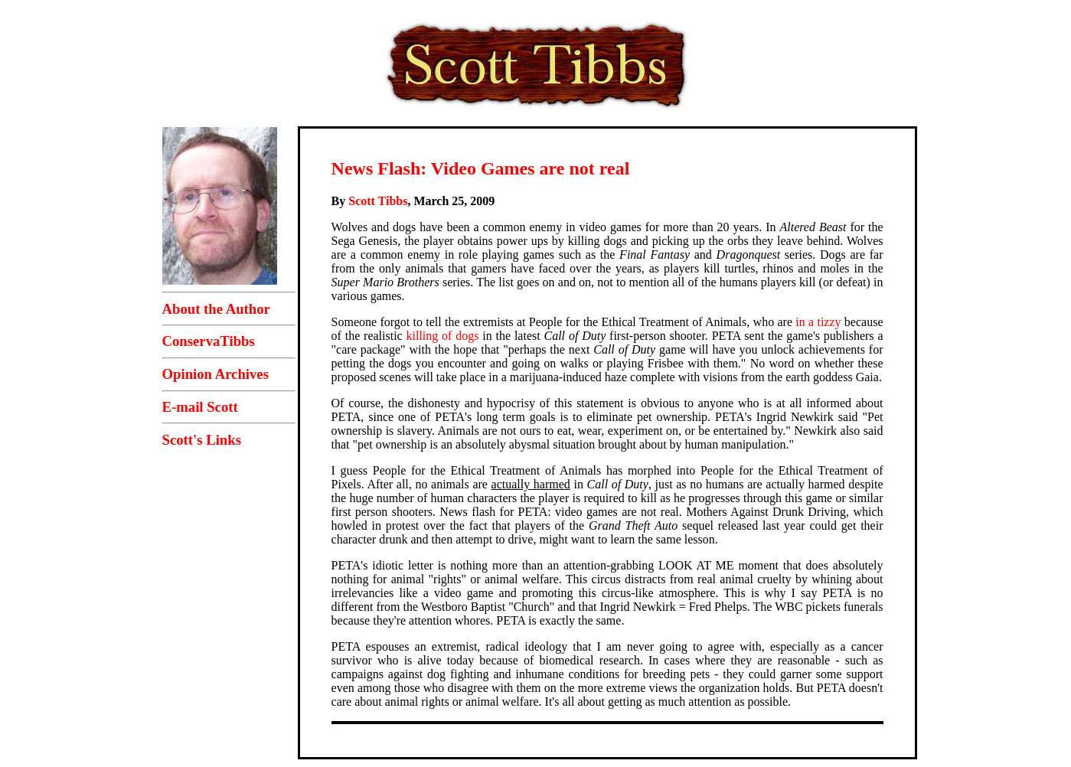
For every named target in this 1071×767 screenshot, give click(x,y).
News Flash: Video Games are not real (480, 168)
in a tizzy (818, 321)
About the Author (216, 309)
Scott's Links (201, 440)
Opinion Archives (215, 374)
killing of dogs (443, 335)
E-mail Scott (200, 407)
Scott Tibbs (377, 200)
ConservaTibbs (208, 341)
